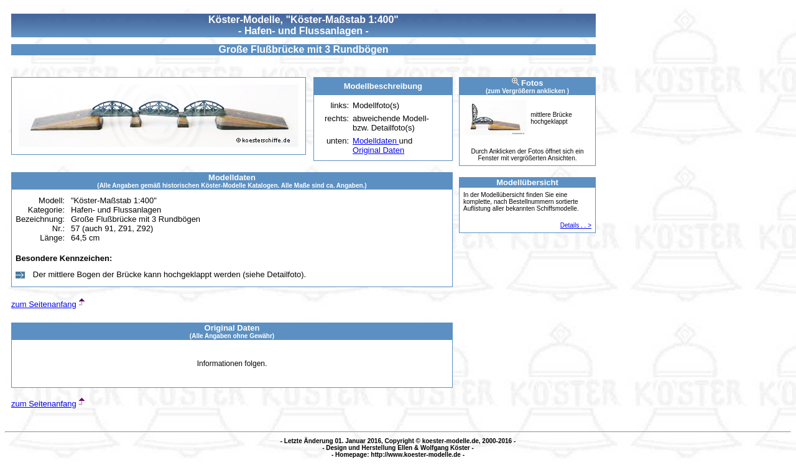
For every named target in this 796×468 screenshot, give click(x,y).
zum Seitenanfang (43, 304)
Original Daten (378, 150)
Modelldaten (376, 140)
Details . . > (575, 225)
